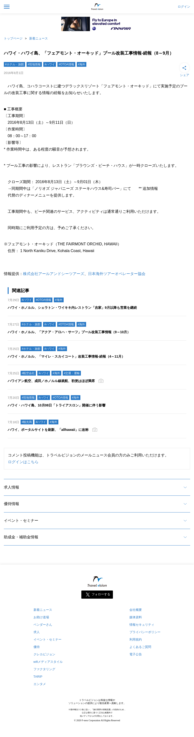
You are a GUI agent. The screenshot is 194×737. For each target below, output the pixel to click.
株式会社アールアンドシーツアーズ (53, 274)
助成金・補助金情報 (21, 537)
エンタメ (39, 684)
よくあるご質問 (140, 647)
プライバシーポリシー (145, 632)
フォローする (101, 594)
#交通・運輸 (72, 373)
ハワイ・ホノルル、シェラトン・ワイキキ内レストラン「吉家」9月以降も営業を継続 (72, 307)
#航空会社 (28, 373)
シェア (184, 69)
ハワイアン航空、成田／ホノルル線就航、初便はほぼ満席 (51, 381)
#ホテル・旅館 (14, 64)
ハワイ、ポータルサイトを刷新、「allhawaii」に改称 (48, 430)
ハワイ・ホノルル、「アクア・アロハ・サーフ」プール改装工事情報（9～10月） (69, 332)
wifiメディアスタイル (48, 662)
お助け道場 (41, 617)
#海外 (81, 64)
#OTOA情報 (66, 64)
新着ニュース (38, 38)
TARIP (37, 676)
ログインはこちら (23, 462)
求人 (36, 632)
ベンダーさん (42, 624)
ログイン (184, 6)
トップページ (13, 38)
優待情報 (11, 504)
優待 (36, 647)
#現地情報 (34, 64)
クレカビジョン (44, 654)
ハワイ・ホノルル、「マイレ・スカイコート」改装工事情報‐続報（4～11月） (66, 356)
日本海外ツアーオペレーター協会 (116, 274)
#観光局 (27, 422)
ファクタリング (44, 669)
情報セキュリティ (141, 624)
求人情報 (11, 487)
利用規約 (135, 639)
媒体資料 (135, 617)
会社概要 (135, 610)
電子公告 (135, 654)
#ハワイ (49, 64)
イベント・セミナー (21, 520)
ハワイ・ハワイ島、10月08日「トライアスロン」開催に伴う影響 (56, 405)
